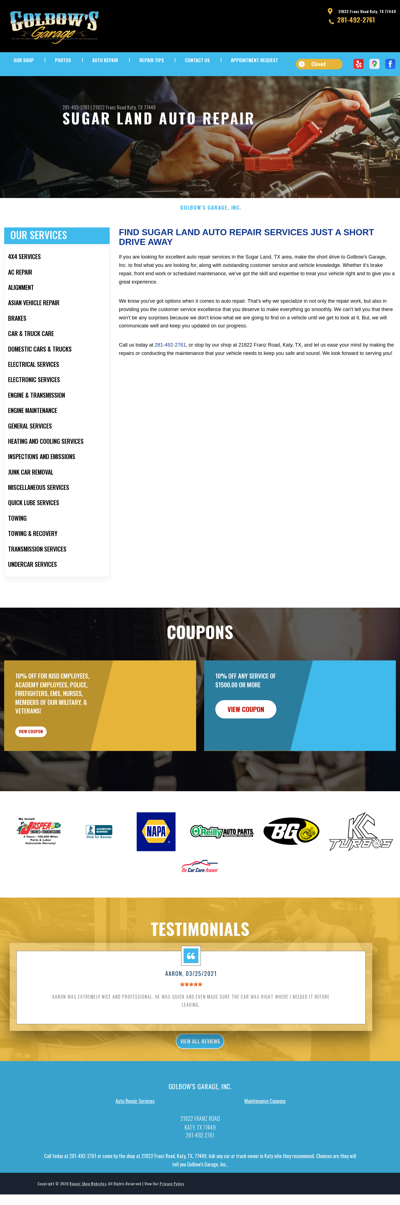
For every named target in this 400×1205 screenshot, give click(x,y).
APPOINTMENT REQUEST (254, 60)
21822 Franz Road (109, 107)
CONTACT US (197, 60)
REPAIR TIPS (151, 60)
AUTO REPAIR (105, 60)
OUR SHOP (24, 60)
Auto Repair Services (135, 1138)
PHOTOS (63, 60)
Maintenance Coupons (265, 1138)
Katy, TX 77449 (141, 107)
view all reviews (200, 1077)
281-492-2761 (356, 19)
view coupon (46, 762)
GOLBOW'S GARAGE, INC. (211, 235)
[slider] (191, 1019)
